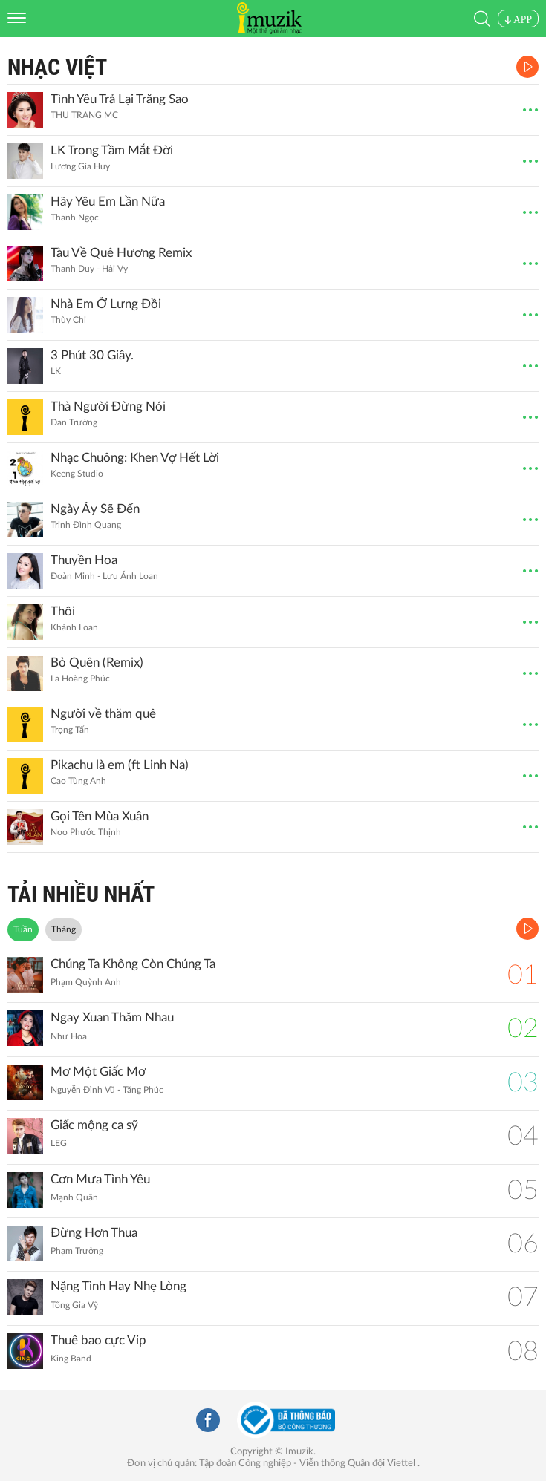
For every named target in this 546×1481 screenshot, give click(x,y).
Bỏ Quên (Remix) (97, 662)
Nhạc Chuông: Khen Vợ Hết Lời (135, 457)
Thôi (63, 611)
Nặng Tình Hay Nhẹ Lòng (118, 1286)
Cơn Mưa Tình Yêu (100, 1179)
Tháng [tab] (63, 929)
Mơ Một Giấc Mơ (98, 1071)
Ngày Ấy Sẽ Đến (95, 509)
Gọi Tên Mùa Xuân (100, 816)
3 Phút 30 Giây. (92, 355)
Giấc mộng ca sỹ (94, 1125)
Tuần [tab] (23, 929)
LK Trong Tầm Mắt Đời (112, 150)
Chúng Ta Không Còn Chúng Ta (133, 964)
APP (518, 19)
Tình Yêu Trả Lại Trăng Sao (120, 99)
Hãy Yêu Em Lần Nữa (108, 201)
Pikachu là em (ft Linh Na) (120, 765)
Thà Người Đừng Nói (108, 406)
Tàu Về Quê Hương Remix (121, 252)
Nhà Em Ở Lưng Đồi (106, 304)
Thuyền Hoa (84, 560)
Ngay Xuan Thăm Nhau (112, 1017)
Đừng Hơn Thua (94, 1232)
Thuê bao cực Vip (98, 1340)
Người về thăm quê (103, 713)
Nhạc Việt (57, 67)
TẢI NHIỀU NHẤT (81, 894)
